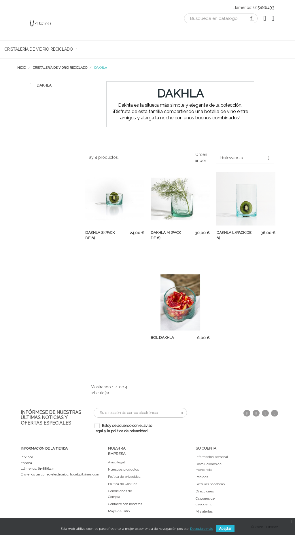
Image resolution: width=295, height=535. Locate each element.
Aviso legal (116, 462)
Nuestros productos (123, 469)
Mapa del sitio (119, 511)
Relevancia (245, 157)
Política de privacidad (124, 477)
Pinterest (265, 413)
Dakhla (40, 85)
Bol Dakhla (162, 337)
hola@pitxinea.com (84, 474)
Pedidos (202, 477)
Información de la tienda (44, 448)
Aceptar (225, 529)
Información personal (212, 457)
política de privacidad (129, 431)
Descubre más (201, 529)
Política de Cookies (122, 484)
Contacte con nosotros (125, 504)
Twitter (256, 413)
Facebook (246, 413)
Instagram (274, 413)
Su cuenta (206, 448)
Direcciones (205, 491)
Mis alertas (204, 511)
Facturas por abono (210, 484)
